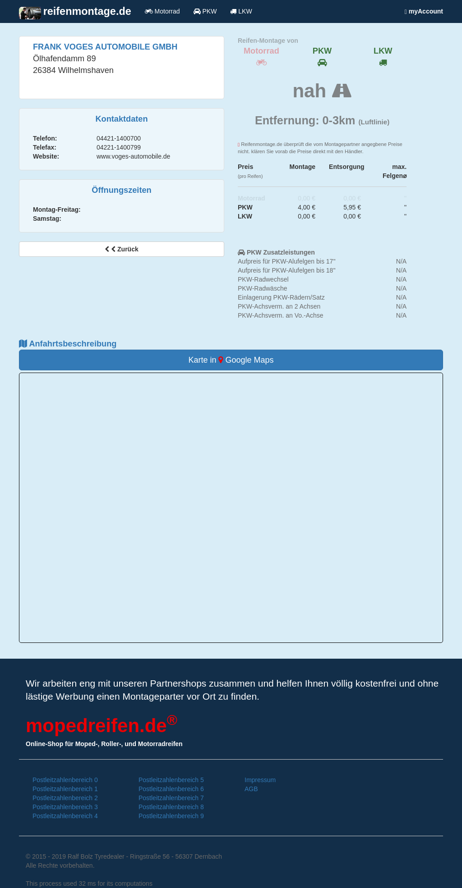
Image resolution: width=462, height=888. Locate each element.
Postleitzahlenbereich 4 (65, 816)
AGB (251, 788)
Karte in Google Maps (230, 359)
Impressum (260, 779)
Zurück (121, 249)
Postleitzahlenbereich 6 (171, 788)
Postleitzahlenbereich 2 (65, 797)
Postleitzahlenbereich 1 (65, 788)
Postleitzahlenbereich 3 (65, 807)
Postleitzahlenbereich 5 (171, 779)
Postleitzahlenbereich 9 (171, 816)
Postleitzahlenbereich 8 (171, 807)
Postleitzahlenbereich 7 (171, 797)
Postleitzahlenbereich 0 (65, 779)
